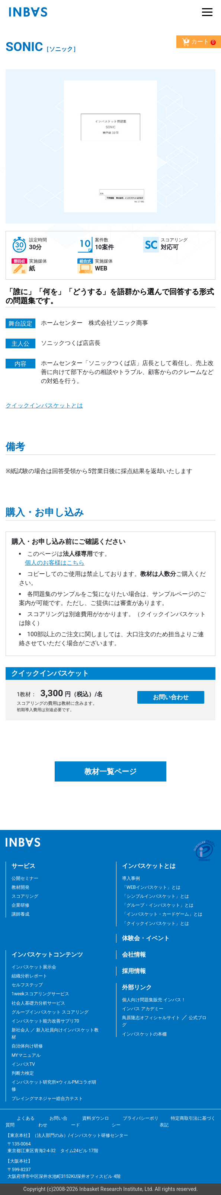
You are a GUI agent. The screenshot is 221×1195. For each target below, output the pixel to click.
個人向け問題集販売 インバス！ (154, 999)
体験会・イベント (146, 938)
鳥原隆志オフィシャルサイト (151, 1017)
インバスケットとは (149, 865)
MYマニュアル (26, 1055)
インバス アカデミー (142, 1008)
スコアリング (25, 896)
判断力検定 (23, 1073)
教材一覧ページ (110, 771)
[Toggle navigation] (205, 12)
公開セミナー (25, 878)
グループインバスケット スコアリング (50, 1012)
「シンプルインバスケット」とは (155, 896)
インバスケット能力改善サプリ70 (45, 1021)
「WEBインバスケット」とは (151, 887)
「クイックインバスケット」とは (155, 923)
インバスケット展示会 (34, 967)
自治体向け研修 (27, 1046)
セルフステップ (27, 985)
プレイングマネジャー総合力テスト (47, 1098)
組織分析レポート (29, 976)
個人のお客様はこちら (54, 562)
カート (199, 42)
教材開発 (20, 887)
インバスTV (23, 1064)
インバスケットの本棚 (144, 1034)
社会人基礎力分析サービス (38, 1003)
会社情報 (134, 954)
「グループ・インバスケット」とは (157, 905)
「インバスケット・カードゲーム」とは (162, 914)
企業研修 (20, 905)
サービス (23, 865)
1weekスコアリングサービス (40, 993)
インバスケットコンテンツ (47, 954)
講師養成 (20, 914)
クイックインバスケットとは (44, 405)
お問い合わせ (171, 697)
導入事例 (131, 878)
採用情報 (134, 970)
